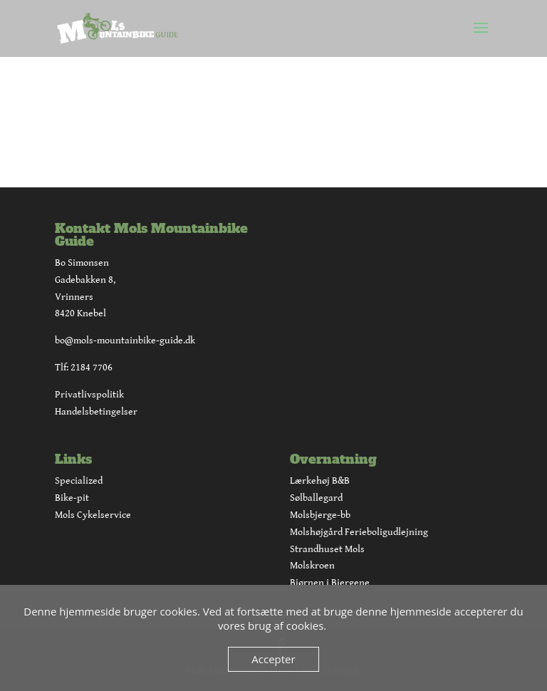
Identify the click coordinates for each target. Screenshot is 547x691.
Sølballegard (316, 498)
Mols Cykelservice (93, 515)
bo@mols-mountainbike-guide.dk (125, 340)
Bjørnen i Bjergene (330, 582)
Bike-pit (72, 498)
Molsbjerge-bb (320, 515)
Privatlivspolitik (89, 394)
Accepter (273, 659)
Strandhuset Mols (327, 549)
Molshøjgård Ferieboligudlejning (359, 532)
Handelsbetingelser (96, 411)
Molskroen (312, 565)
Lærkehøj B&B (320, 481)
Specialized (79, 481)
